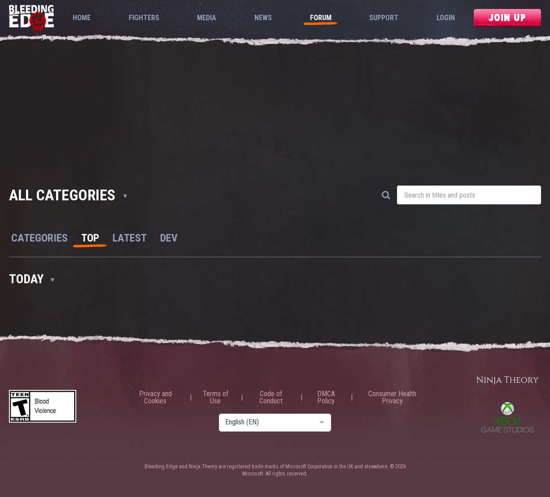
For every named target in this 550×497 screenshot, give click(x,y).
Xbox (507, 417)
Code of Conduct (271, 397)
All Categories (68, 195)
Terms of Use (215, 397)
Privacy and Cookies (155, 397)
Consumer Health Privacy (392, 397)
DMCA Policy (326, 397)
